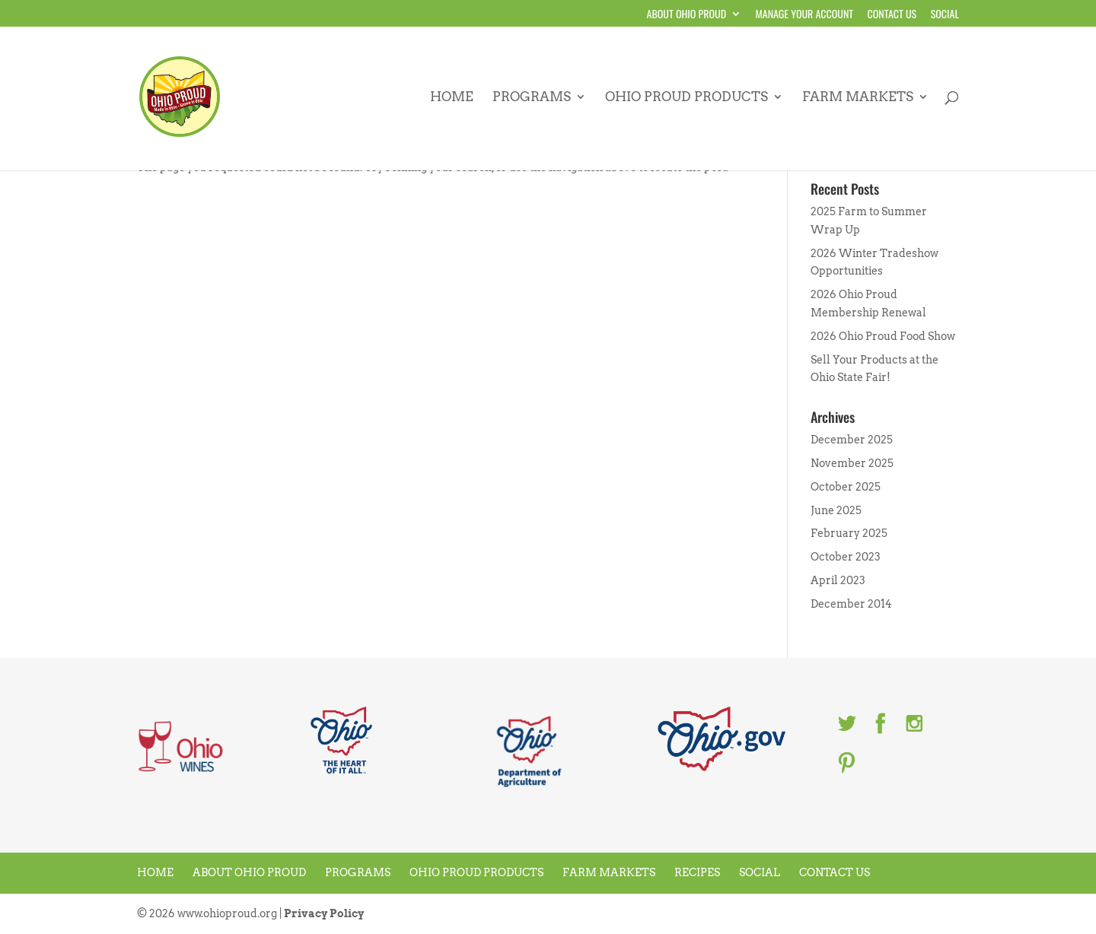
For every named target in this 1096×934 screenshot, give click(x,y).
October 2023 (846, 557)
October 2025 (846, 487)
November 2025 (852, 463)
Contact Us (892, 14)
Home (451, 97)
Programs (531, 97)
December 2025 (852, 440)
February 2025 (849, 533)
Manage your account (805, 14)
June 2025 (836, 510)
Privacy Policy (324, 913)
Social (945, 14)
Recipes (697, 872)
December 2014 (851, 604)
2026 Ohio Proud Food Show (883, 336)
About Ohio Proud (686, 14)
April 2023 (838, 580)
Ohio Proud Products (686, 97)
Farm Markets (857, 97)
